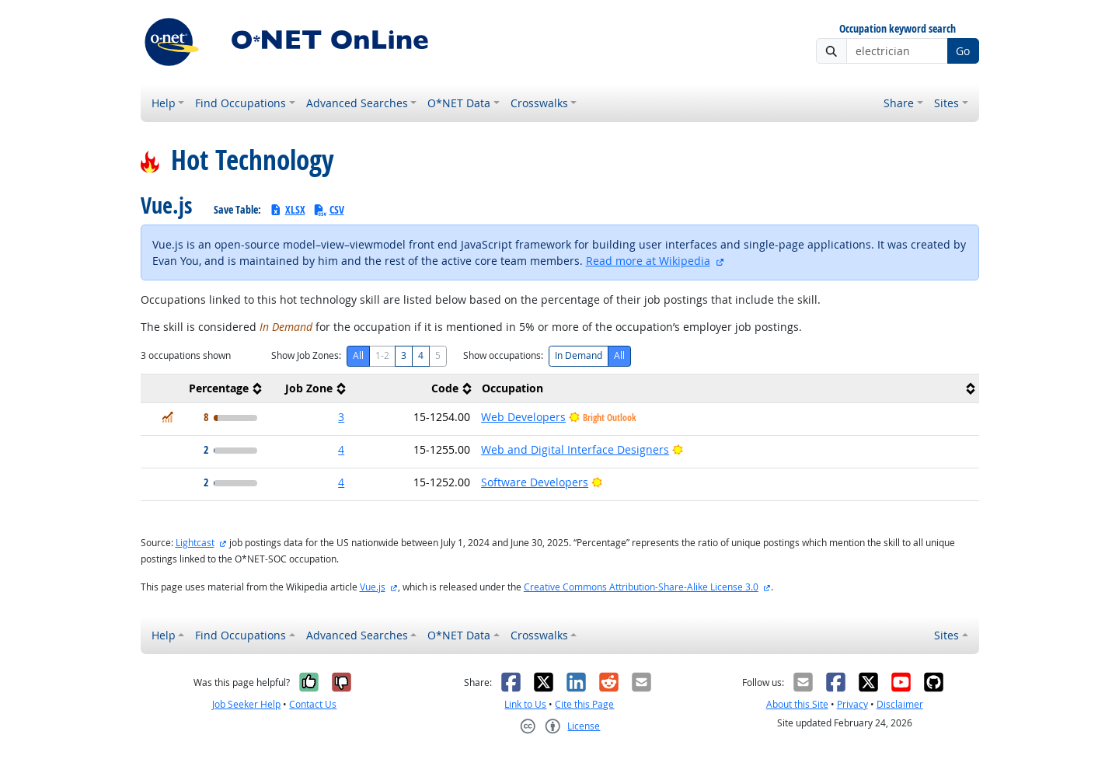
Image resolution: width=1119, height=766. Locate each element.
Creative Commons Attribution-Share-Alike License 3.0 (641, 587)
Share (899, 103)
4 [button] (341, 449)
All (358, 355)
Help (164, 103)
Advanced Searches (357, 103)
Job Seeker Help (246, 704)
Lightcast (195, 542)
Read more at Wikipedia (648, 260)
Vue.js (372, 587)
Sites (946, 103)
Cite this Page (584, 704)
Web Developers (523, 416)
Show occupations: (503, 355)
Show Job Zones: (306, 355)
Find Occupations (240, 103)
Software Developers (534, 482)
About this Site (797, 704)
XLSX (287, 209)
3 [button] (341, 416)
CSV (328, 209)
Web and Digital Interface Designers (575, 449)
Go (963, 51)
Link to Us (525, 704)
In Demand (578, 355)
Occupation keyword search (897, 29)
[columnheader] (204, 388)
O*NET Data (458, 103)
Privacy (852, 704)
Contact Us (312, 704)
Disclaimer (900, 704)
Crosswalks (539, 103)
